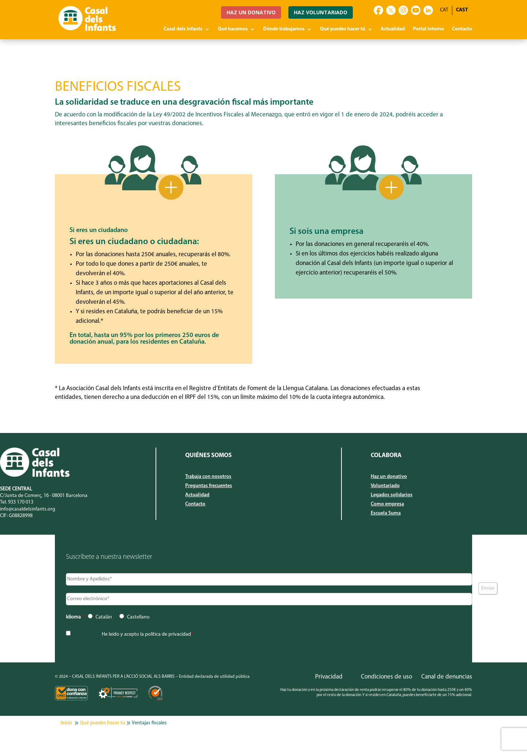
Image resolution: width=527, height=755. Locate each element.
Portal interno (428, 29)
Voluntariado (385, 486)
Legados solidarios (391, 495)
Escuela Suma (386, 513)
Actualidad (393, 29)
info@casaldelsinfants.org (27, 509)
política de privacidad (168, 634)
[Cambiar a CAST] (462, 10)
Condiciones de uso (386, 677)
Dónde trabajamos (283, 29)
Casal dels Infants (183, 29)
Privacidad (329, 677)
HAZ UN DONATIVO (251, 12)
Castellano (138, 617)
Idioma (75, 617)
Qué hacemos (233, 29)
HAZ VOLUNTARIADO (320, 12)
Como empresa (387, 504)
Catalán (104, 617)
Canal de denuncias (446, 677)
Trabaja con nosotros (208, 476)
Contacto (462, 29)
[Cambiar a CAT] (444, 10)
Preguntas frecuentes (208, 486)
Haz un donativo (389, 476)
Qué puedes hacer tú (342, 29)
